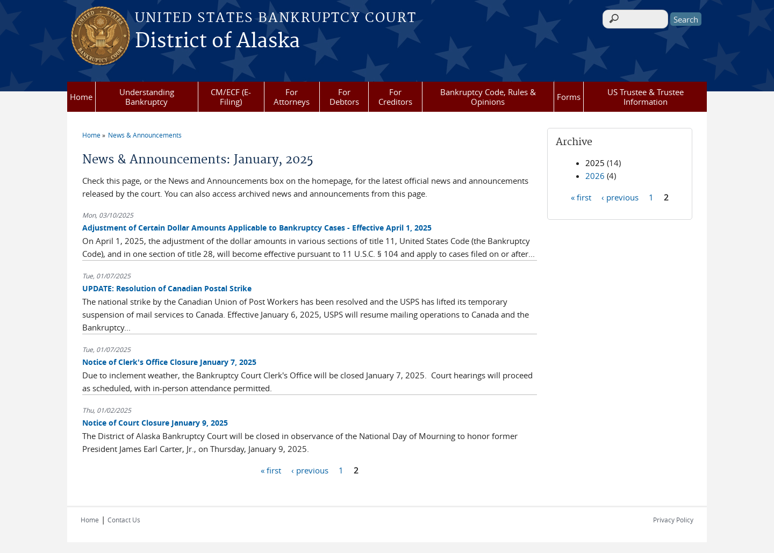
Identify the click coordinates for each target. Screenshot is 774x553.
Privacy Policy (673, 519)
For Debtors (344, 97)
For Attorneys (292, 97)
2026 (595, 175)
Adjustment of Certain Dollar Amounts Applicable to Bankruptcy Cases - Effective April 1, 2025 (257, 227)
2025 (595, 162)
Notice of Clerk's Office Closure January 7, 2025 (169, 362)
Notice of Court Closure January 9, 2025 (155, 423)
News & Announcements (145, 135)
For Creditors (395, 97)
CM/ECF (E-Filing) (231, 97)
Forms (568, 96)
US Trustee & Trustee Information (645, 97)
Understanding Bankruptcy (146, 97)
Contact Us (124, 519)
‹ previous (309, 469)
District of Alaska (217, 41)
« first (271, 469)
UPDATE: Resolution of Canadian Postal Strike (167, 288)
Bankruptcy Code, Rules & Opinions (488, 97)
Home (81, 96)
